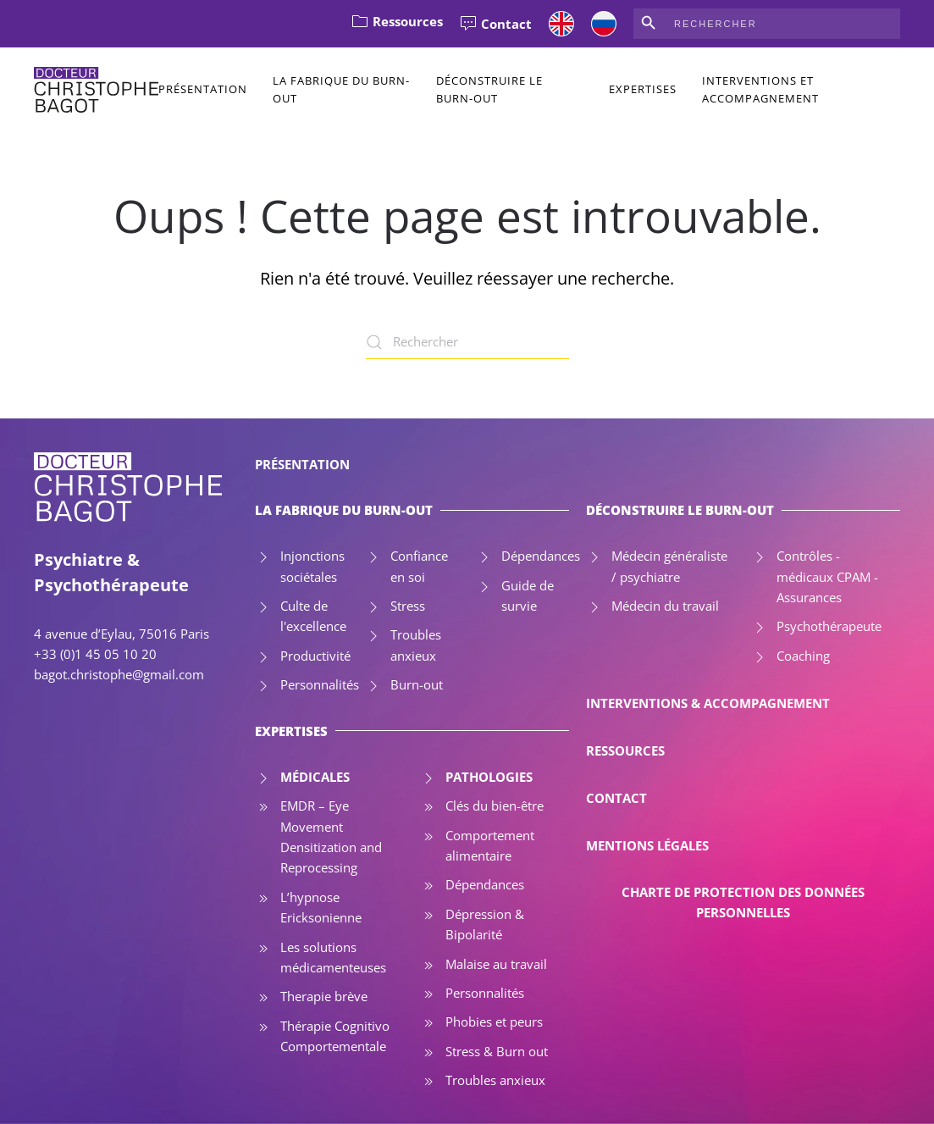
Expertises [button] (643, 89)
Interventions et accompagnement (760, 89)
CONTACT (616, 797)
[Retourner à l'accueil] (96, 90)
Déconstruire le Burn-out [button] (489, 89)
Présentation (202, 89)
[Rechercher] (467, 342)
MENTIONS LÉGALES (647, 845)
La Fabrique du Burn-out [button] (341, 89)
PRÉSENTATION (302, 464)
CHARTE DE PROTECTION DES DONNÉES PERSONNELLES (743, 902)
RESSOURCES (625, 750)
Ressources (397, 21)
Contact (496, 23)
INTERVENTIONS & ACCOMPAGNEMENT (708, 703)
